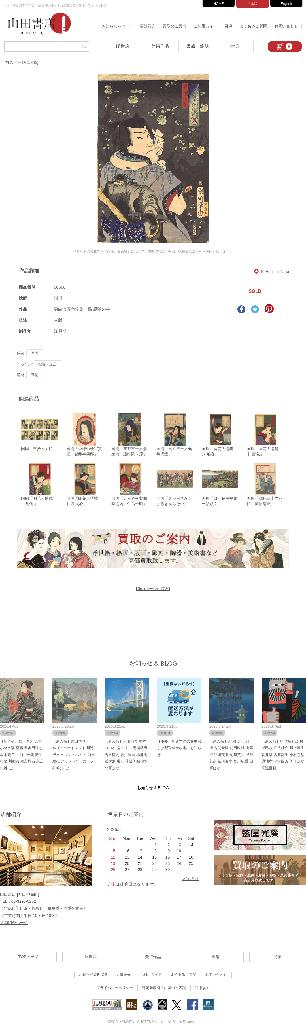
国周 (58, 298)
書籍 (215, 957)
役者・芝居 (47, 364)
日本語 (252, 4)
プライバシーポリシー (114, 988)
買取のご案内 (174, 26)
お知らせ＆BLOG (117, 26)
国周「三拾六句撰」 (39, 449)
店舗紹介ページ (14, 923)
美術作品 (160, 46)
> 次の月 (190, 879)
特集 (234, 46)
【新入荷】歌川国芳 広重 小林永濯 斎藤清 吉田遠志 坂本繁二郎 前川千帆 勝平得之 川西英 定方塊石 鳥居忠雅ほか (22, 755)
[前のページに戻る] (21, 62)
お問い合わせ (286, 26)
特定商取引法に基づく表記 (164, 988)
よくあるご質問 (253, 26)
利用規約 (202, 988)
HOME (219, 4)
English (286, 4)
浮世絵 (122, 46)
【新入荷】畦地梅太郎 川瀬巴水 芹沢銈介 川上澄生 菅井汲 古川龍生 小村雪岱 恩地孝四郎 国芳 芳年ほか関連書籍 (283, 755)
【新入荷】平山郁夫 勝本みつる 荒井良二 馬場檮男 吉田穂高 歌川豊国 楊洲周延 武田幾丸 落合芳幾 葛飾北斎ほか (126, 755)
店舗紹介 (148, 26)
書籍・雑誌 (197, 46)
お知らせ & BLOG (153, 664)
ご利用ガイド (205, 26)
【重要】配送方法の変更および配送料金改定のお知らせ (179, 749)
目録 (228, 26)
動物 (34, 375)
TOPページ (28, 957)
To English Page (271, 271)
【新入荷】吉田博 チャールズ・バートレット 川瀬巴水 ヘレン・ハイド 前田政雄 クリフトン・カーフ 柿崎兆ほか (73, 755)
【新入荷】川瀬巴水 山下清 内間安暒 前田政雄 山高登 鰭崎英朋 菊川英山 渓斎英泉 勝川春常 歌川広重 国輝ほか (231, 755)
